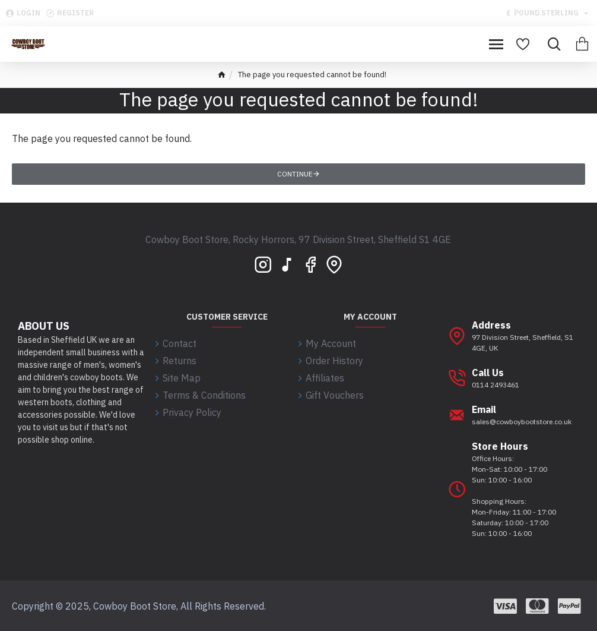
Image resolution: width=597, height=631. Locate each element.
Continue (295, 173)
